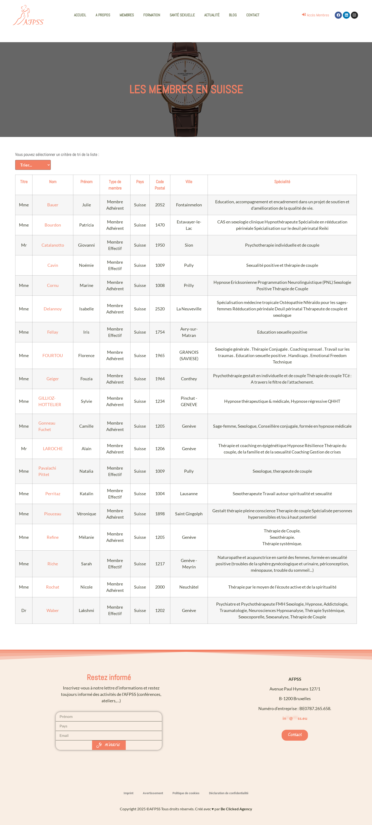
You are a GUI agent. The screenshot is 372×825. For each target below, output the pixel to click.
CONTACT (252, 15)
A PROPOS (103, 15)
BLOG (233, 15)
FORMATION (151, 15)
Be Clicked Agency (236, 809)
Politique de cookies (186, 793)
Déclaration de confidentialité (228, 793)
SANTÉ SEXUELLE (182, 15)
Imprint (128, 793)
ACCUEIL (80, 15)
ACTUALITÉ (211, 15)
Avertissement (153, 793)
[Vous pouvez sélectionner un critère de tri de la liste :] (33, 165)
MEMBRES (127, 15)
